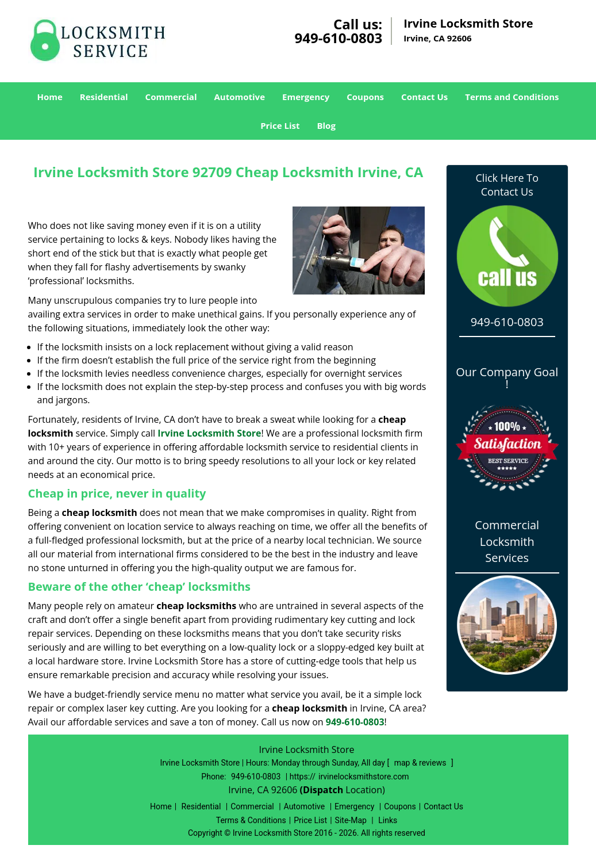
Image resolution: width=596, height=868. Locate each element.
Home (49, 96)
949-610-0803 (338, 37)
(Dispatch (323, 789)
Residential (104, 96)
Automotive (240, 96)
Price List (279, 125)
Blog (326, 125)
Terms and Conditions (512, 96)
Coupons (365, 96)
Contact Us (424, 96)
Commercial (171, 96)
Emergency (305, 96)
